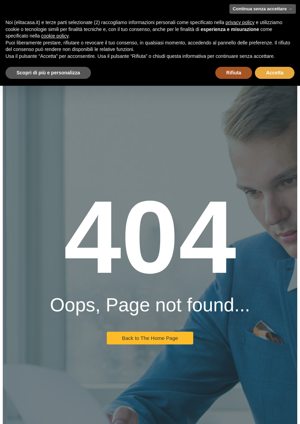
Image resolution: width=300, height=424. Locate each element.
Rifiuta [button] (233, 72)
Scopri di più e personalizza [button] (48, 72)
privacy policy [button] (240, 22)
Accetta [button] (274, 72)
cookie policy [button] (55, 36)
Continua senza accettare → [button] (262, 8)
